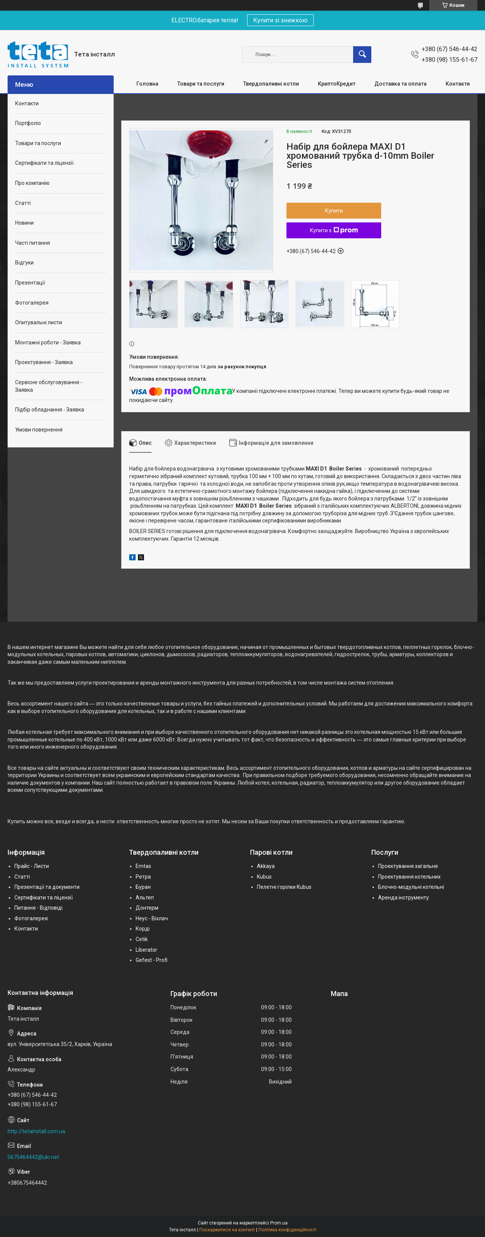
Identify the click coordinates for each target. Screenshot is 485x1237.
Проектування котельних (409, 877)
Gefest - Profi (151, 960)
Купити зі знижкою (280, 20)
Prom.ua (279, 1223)
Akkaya (266, 866)
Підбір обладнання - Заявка (49, 410)
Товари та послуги (200, 84)
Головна (147, 84)
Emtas (143, 866)
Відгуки (24, 263)
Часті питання (32, 243)
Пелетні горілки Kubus (284, 887)
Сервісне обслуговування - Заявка (48, 386)
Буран (143, 887)
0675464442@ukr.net (33, 1157)
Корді (143, 929)
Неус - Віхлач (152, 918)
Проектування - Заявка (44, 362)
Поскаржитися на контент (227, 1229)
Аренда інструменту (403, 898)
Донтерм (147, 908)
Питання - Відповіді (38, 908)
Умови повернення (39, 430)
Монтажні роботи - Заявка (48, 342)
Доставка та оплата (400, 84)
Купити (334, 211)
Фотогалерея (31, 303)
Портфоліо (28, 123)
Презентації (30, 283)
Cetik (142, 939)
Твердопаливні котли (271, 84)
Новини (24, 223)
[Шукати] (362, 54)
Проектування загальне (408, 866)
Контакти (458, 84)
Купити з (334, 230)
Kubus (264, 877)
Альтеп (145, 898)
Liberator (146, 950)
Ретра (143, 877)
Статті (23, 203)
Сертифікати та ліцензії (44, 163)
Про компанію (32, 183)
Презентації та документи (47, 887)
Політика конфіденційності (287, 1229)
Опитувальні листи (38, 322)
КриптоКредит (336, 84)
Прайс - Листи (31, 866)
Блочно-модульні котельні (411, 887)
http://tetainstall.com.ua (36, 1131)
